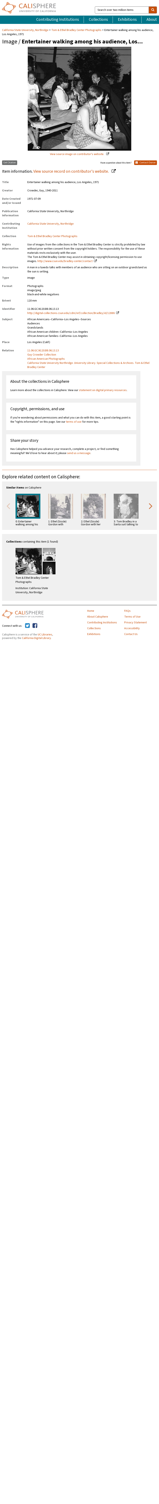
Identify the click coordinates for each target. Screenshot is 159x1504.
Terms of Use (132, 616)
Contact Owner (145, 162)
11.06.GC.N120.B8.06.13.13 (43, 350)
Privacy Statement (135, 622)
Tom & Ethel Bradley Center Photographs (76, 30)
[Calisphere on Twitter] (27, 626)
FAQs (127, 610)
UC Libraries (45, 635)
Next (151, 506)
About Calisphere (97, 616)
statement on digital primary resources (103, 390)
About (152, 19)
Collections (98, 19)
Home (90, 610)
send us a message (78, 453)
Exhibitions (127, 19)
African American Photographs (46, 359)
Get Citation (9, 162)
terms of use (74, 422)
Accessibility (132, 628)
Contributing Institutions (57, 19)
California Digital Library (36, 638)
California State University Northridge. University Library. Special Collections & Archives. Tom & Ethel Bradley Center (88, 365)
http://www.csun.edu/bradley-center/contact (65, 261)
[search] (153, 10)
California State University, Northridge (25, 30)
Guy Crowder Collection (41, 355)
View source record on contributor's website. (71, 171)
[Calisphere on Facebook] (35, 626)
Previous (8, 506)
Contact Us (131, 634)
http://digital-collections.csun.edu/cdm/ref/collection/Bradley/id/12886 (71, 313)
